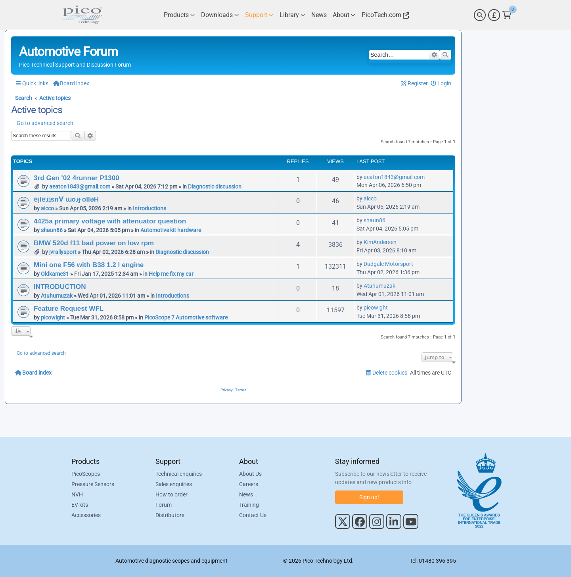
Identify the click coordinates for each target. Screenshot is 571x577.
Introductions (149, 208)
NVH (77, 494)
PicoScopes (85, 474)
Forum (163, 505)
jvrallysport (63, 252)
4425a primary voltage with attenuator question (110, 221)
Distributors (169, 515)
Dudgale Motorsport (388, 264)
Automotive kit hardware (170, 230)
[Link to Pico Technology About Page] (344, 15)
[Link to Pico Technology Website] (384, 15)
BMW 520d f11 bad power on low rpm (94, 243)
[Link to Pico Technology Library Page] (292, 15)
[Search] (480, 15)
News (246, 494)
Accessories (86, 515)
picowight (53, 317)
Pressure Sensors (92, 484)
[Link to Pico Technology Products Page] (179, 15)
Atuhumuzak (57, 295)
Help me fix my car (171, 274)
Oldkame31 (55, 274)
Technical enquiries (178, 474)
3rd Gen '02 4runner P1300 (76, 178)
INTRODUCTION (60, 286)
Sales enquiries (173, 484)
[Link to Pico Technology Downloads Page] (220, 15)
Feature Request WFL (68, 308)
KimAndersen (380, 242)
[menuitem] (441, 83)
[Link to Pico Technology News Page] (319, 15)
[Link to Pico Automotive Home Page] (81, 15)
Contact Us (252, 515)
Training (249, 505)
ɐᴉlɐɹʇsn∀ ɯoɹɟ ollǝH (66, 199)
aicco (47, 208)
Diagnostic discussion (214, 186)
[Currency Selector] (494, 15)
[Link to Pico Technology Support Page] (259, 15)
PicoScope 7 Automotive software (186, 317)
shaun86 (52, 230)
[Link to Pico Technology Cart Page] (507, 15)
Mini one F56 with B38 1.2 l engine (89, 265)
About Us (250, 474)
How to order (171, 494)
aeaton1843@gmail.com (79, 186)
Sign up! (369, 497)
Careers (248, 484)
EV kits (79, 505)
